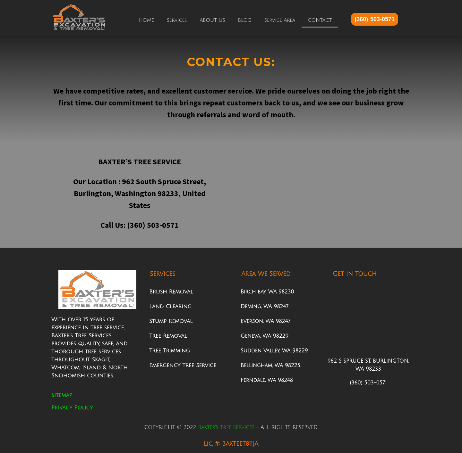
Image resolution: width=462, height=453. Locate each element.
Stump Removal (171, 321)
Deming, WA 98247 (264, 306)
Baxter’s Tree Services (226, 427)
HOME (146, 20)
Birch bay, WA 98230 (267, 292)
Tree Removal (168, 336)
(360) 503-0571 (152, 225)
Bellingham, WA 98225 (270, 365)
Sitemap (61, 395)
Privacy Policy (72, 408)
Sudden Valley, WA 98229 (274, 351)
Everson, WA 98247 (265, 321)
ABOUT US (212, 20)
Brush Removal (171, 292)
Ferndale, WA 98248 (267, 380)
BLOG (245, 20)
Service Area (279, 20)
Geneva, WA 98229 (264, 336)
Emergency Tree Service (182, 365)
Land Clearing (170, 306)
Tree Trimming (169, 351)
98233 (372, 369)
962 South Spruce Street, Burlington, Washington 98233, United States (140, 193)
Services (177, 20)
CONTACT (320, 20)
